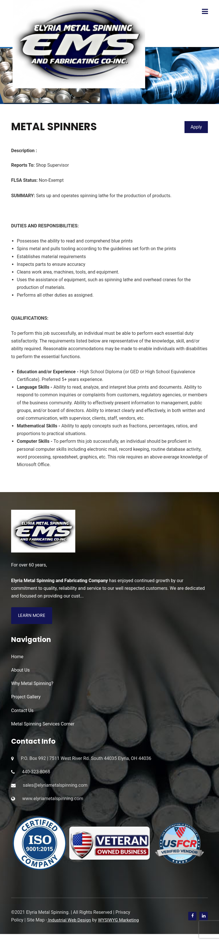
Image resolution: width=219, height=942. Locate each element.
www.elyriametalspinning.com (52, 799)
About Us (20, 670)
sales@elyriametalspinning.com (55, 785)
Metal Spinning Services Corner (42, 724)
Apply (196, 127)
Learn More (32, 615)
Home (17, 657)
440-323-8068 (36, 772)
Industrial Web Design (69, 920)
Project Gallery (25, 697)
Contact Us (22, 710)
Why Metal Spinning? (32, 683)
